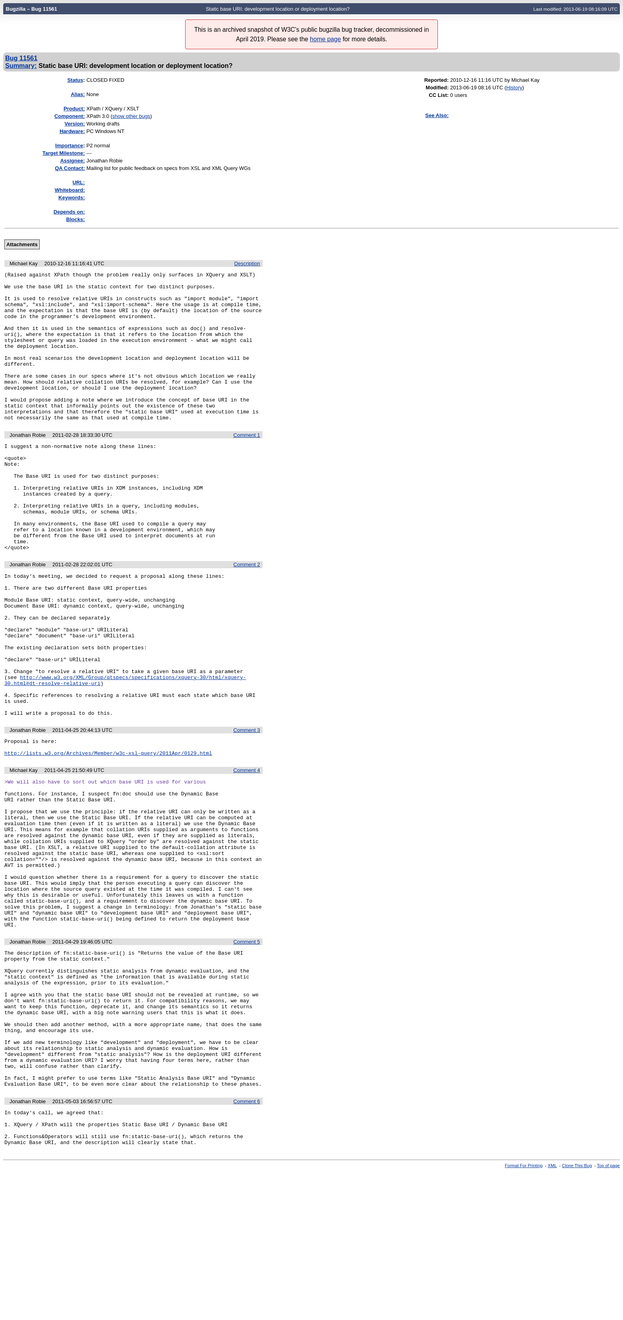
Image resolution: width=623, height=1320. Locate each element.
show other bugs (131, 116)
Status (75, 80)
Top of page (608, 1313)
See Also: (437, 115)
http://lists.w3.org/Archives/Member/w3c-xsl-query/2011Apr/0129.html (108, 836)
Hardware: (72, 131)
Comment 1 (246, 465)
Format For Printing (524, 1313)
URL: (78, 182)
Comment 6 (246, 1242)
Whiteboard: (70, 190)
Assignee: (72, 161)
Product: (74, 109)
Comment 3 (246, 810)
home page (325, 39)
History (514, 88)
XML (552, 1313)
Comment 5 (246, 1055)
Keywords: (71, 198)
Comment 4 (246, 854)
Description (247, 263)
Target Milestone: (64, 153)
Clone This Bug (577, 1313)
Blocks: (75, 219)
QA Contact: (70, 168)
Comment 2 (246, 616)
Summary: (21, 65)
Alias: (78, 94)
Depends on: (69, 212)
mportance (69, 146)
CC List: (439, 95)
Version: (74, 124)
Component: (69, 116)
